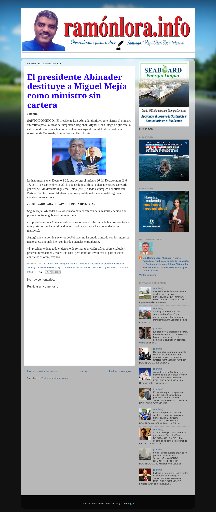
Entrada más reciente (42, 371)
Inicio (83, 371)
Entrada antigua (120, 371)
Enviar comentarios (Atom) (55, 378)
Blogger (130, 503)
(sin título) (158, 288)
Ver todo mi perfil (147, 275)
